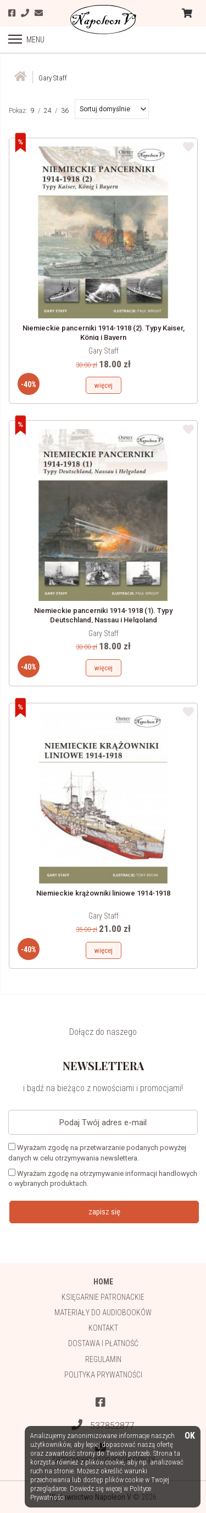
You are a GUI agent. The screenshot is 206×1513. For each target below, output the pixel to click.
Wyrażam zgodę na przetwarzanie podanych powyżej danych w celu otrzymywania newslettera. (97, 1152)
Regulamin (103, 1359)
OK (190, 1436)
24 (48, 111)
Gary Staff (103, 350)
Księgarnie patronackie (103, 1297)
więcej (103, 385)
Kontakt (103, 1328)
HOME (103, 1281)
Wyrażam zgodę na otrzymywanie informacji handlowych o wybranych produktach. (102, 1178)
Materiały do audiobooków (103, 1312)
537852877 (103, 1425)
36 (65, 111)
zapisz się (104, 1212)
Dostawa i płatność (103, 1343)
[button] (113, 109)
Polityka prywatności (103, 1374)
